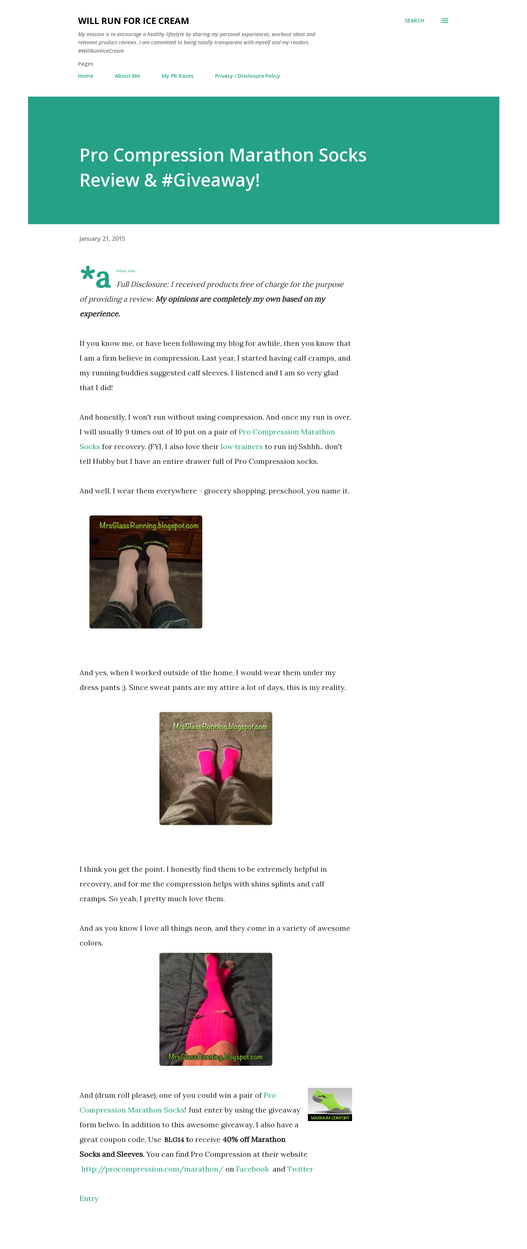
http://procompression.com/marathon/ (152, 1168)
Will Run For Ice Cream (133, 20)
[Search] (414, 20)
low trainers (242, 446)
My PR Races (177, 75)
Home (85, 75)
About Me (127, 75)
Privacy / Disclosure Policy (247, 75)
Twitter (300, 1168)
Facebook (253, 1168)
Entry (89, 1198)
